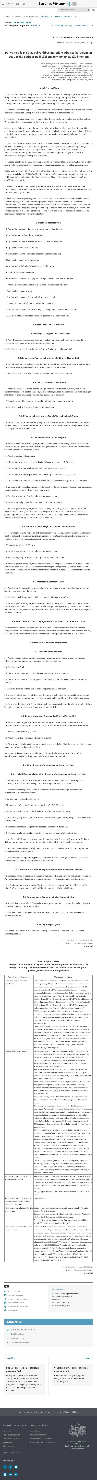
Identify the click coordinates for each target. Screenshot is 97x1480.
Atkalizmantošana (38, 1434)
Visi (75, 17)
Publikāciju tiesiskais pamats (42, 1442)
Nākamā (87, 1358)
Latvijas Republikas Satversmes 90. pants (77, 1442)
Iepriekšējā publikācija (63, 25)
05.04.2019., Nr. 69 (22, 22)
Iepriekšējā (11, 1358)
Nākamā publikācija (82, 25)
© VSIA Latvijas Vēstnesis (15, 1425)
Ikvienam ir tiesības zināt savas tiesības (77, 1447)
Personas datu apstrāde (13, 1438)
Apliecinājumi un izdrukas (41, 1438)
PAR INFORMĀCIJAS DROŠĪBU (18, 1306)
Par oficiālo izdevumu (12, 1434)
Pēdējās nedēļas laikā (62, 17)
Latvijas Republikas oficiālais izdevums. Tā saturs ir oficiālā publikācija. (48, 1412)
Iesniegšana (35, 1431)
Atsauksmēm (8, 1446)
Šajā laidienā (45, 17)
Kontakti (7, 1431)
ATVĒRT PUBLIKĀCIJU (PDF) (17, 1299)
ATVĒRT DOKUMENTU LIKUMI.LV (23, 1329)
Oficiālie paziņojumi (39, 1425)
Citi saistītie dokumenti (20, 1342)
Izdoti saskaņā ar (18, 1338)
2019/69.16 (34, 25)
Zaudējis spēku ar (18, 1334)
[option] (24, 1379)
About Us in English (11, 1452)
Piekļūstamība (9, 1442)
